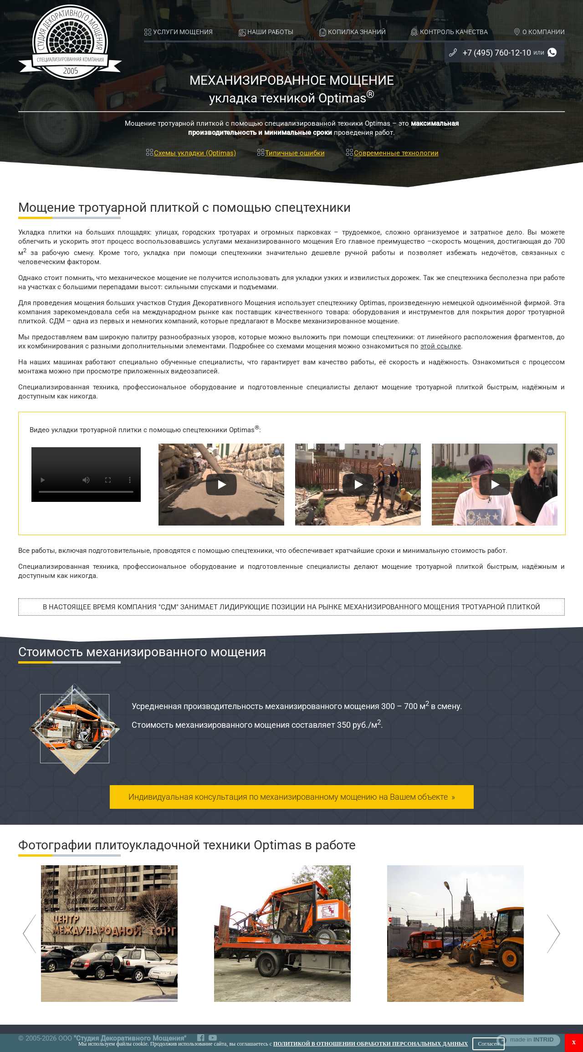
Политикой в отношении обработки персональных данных (370, 1044)
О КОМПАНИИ (539, 32)
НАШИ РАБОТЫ (265, 32)
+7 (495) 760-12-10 (490, 52)
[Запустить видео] (221, 484)
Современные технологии (392, 153)
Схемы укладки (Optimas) (190, 153)
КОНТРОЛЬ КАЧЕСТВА (449, 32)
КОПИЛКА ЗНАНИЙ (352, 32)
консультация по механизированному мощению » (291, 797)
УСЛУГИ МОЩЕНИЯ (178, 32)
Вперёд (553, 933)
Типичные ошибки (290, 153)
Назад (29, 933)
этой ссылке (440, 346)
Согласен (488, 1044)
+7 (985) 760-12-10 (552, 52)
